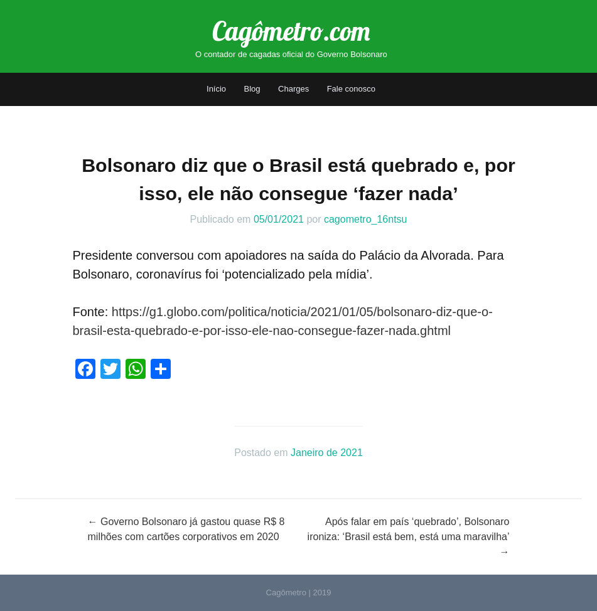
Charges (293, 88)
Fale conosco (351, 88)
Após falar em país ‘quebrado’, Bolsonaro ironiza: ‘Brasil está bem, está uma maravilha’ (409, 536)
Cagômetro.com (291, 31)
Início (216, 88)
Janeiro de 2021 (327, 452)
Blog (252, 88)
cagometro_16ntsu (365, 219)
